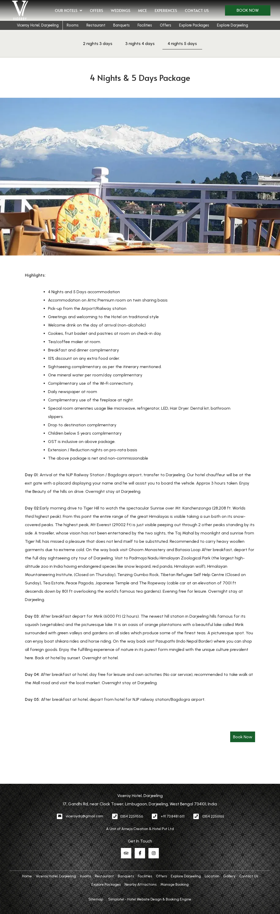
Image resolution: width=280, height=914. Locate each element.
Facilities (145, 25)
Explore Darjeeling (232, 25)
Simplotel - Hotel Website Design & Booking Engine (149, 899)
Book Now (248, 10)
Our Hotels (68, 10)
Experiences (166, 10)
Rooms (73, 25)
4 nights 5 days (182, 43)
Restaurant (95, 25)
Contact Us (197, 10)
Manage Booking (174, 884)
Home (27, 876)
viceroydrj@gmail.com (84, 816)
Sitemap (95, 899)
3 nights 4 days (140, 43)
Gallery (229, 876)
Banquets (121, 25)
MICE (142, 10)
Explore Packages (194, 25)
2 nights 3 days (97, 43)
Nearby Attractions (140, 884)
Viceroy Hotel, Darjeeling (38, 25)
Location (212, 876)
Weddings (120, 10)
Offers (96, 10)
